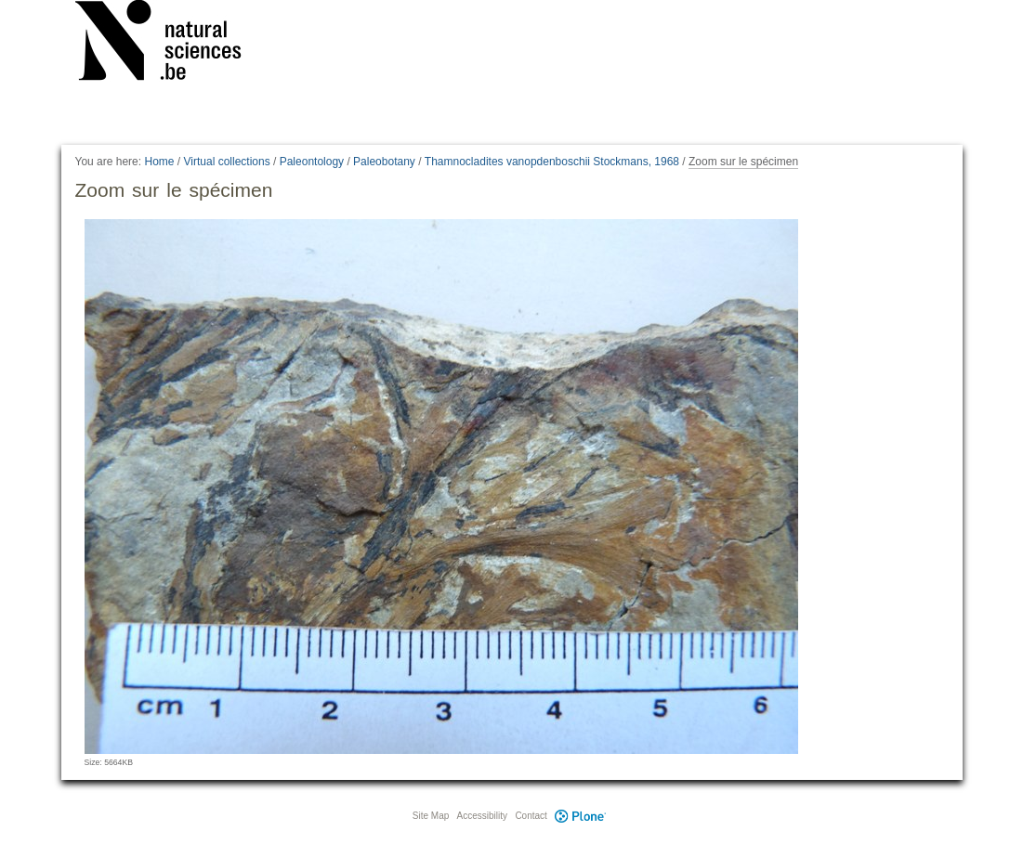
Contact (530, 816)
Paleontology (312, 161)
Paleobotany (384, 161)
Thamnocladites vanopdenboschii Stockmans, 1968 (552, 161)
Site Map (431, 816)
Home (159, 161)
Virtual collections (227, 161)
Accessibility (482, 816)
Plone (581, 816)
